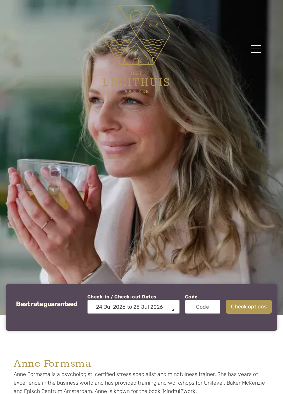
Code (191, 297)
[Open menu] (256, 49)
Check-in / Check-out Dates (122, 297)
